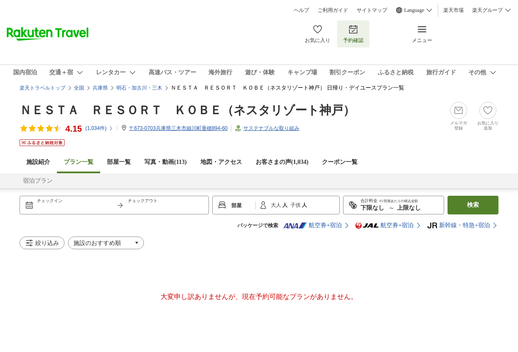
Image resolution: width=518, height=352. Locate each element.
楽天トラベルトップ (42, 88)
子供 (296, 205)
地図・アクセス (221, 162)
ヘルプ (301, 10)
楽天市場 (453, 10)
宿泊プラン (38, 180)
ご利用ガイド (333, 10)
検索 (473, 205)
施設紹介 (38, 162)
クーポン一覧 (340, 162)
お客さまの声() (282, 162)
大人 (276, 205)
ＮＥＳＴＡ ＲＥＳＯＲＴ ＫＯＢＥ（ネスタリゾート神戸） (187, 110)
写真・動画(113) (165, 162)
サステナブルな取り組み (271, 128)
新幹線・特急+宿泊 (458, 225)
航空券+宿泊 (312, 225)
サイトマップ (372, 10)
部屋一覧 (119, 162)
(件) (99, 128)
